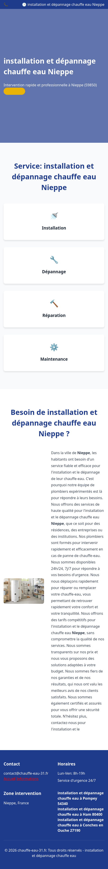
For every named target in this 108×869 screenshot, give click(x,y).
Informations (27, 778)
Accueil (9, 778)
